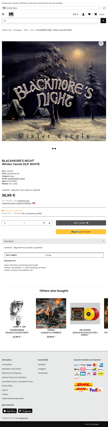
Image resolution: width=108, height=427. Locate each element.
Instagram (42, 369)
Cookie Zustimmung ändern (13, 398)
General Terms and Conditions (14, 377)
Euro (12, 176)
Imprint (5, 390)
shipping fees (23, 418)
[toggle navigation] (3, 13)
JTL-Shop (95, 424)
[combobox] (51, 8)
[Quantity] (24, 222)
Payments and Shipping (11, 373)
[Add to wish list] (101, 43)
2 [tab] (55, 148)
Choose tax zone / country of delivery (18, 203)
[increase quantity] (49, 222)
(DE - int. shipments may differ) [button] (32, 213)
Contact (5, 394)
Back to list (7, 30)
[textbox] (51, 8)
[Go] (51, 20)
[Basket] (99, 14)
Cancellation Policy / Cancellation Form (17, 381)
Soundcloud (42, 373)
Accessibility (7, 364)
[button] (83, 14)
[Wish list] (89, 14)
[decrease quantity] (4, 222)
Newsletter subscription (11, 369)
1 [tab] (53, 148)
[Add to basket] (4, 37)
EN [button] (74, 14)
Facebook (41, 364)
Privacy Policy (7, 386)
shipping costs (23, 201)
